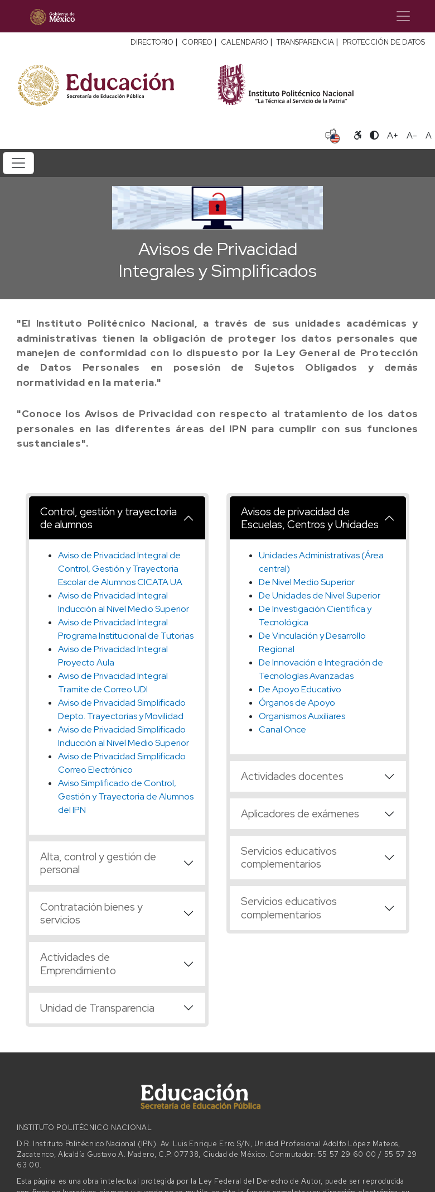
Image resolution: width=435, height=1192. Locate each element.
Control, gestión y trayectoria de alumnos (108, 518)
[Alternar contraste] (374, 135)
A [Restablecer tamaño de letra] (429, 135)
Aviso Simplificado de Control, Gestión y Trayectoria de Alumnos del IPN (126, 796)
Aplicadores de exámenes (300, 813)
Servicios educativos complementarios (289, 857)
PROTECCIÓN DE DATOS (383, 42)
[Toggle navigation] (403, 16)
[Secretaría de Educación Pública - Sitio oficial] (111, 84)
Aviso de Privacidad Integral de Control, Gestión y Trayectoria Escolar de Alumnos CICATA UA (120, 568)
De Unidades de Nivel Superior (319, 595)
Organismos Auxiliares (302, 716)
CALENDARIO (244, 42)
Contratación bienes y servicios (91, 913)
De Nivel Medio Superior (307, 582)
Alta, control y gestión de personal (98, 863)
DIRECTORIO (151, 42)
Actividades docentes (292, 776)
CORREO (197, 42)
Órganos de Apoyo (297, 703)
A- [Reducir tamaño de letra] (412, 135)
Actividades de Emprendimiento (78, 963)
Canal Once (282, 729)
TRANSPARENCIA (305, 42)
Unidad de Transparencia (97, 1007)
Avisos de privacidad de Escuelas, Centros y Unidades (310, 518)
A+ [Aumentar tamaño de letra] (392, 135)
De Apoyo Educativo (300, 689)
